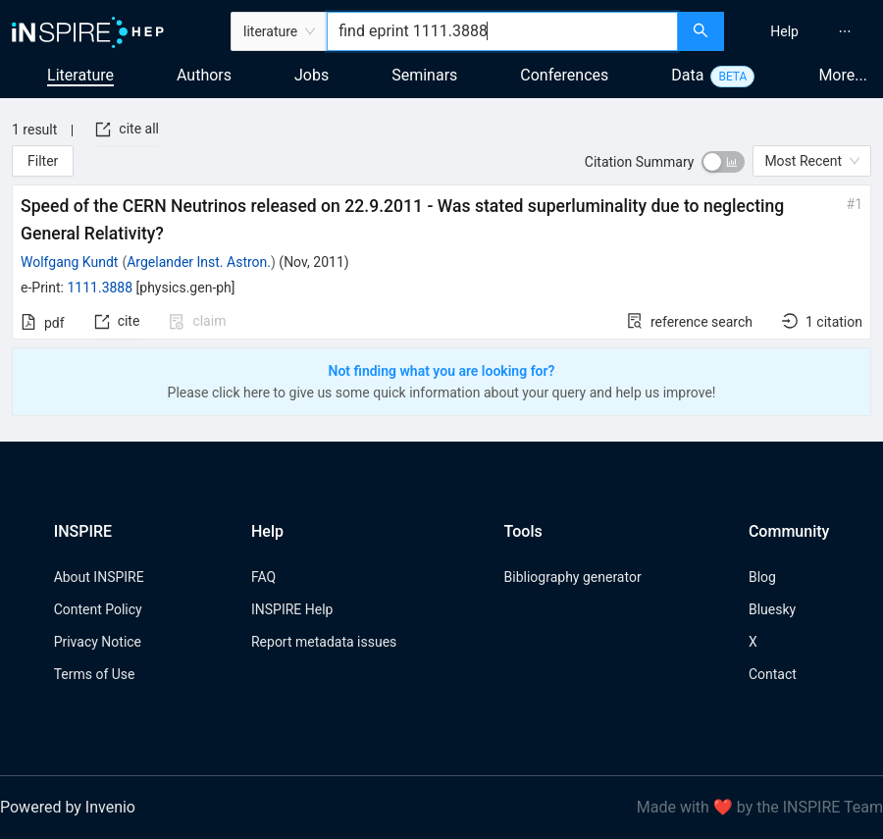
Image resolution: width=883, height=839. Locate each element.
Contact (773, 674)
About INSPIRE (99, 577)
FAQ (263, 577)
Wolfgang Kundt (69, 262)
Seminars (424, 75)
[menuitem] (784, 31)
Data (687, 75)
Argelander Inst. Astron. (199, 262)
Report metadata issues (323, 642)
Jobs (311, 75)
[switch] (723, 162)
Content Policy (98, 609)
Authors (204, 75)
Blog (762, 577)
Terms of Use (94, 674)
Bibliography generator (573, 577)
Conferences (564, 75)
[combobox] (502, 31)
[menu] (806, 31)
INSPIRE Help (292, 609)
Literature (80, 75)
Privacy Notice (97, 642)
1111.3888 (99, 287)
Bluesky (772, 609)
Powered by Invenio (67, 807)
